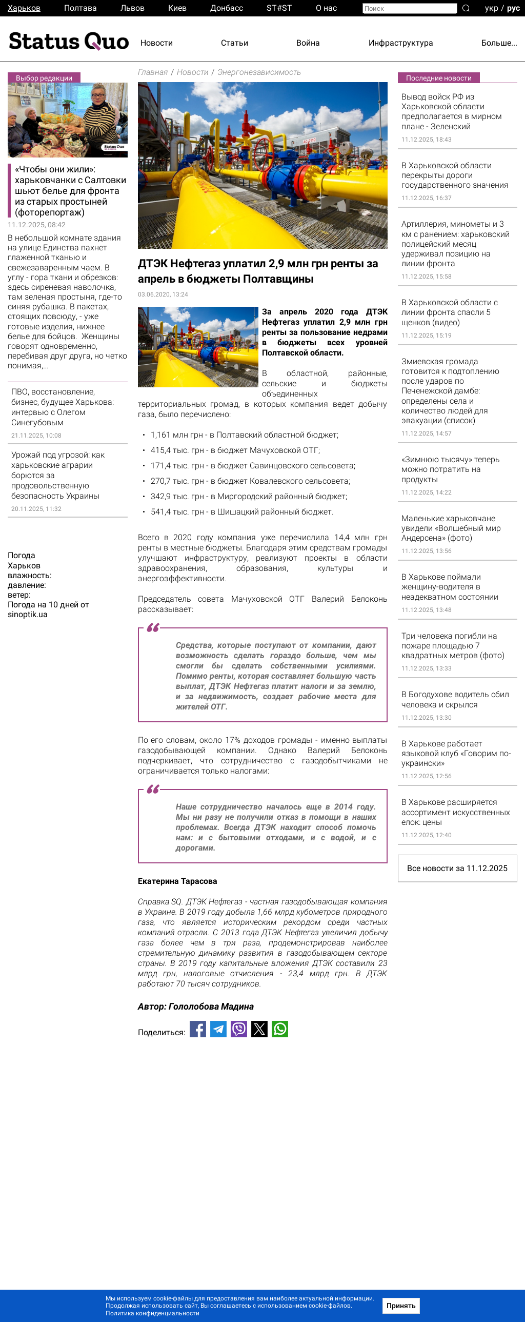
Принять (401, 1305)
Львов (132, 8)
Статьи (234, 43)
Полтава (80, 8)
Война (308, 43)
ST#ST (279, 8)
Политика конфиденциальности (152, 1313)
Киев (177, 8)
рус (513, 7)
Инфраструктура (401, 43)
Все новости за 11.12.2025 (457, 868)
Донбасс (226, 8)
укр (491, 7)
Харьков (24, 8)
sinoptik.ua (28, 615)
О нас (326, 8)
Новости (156, 43)
